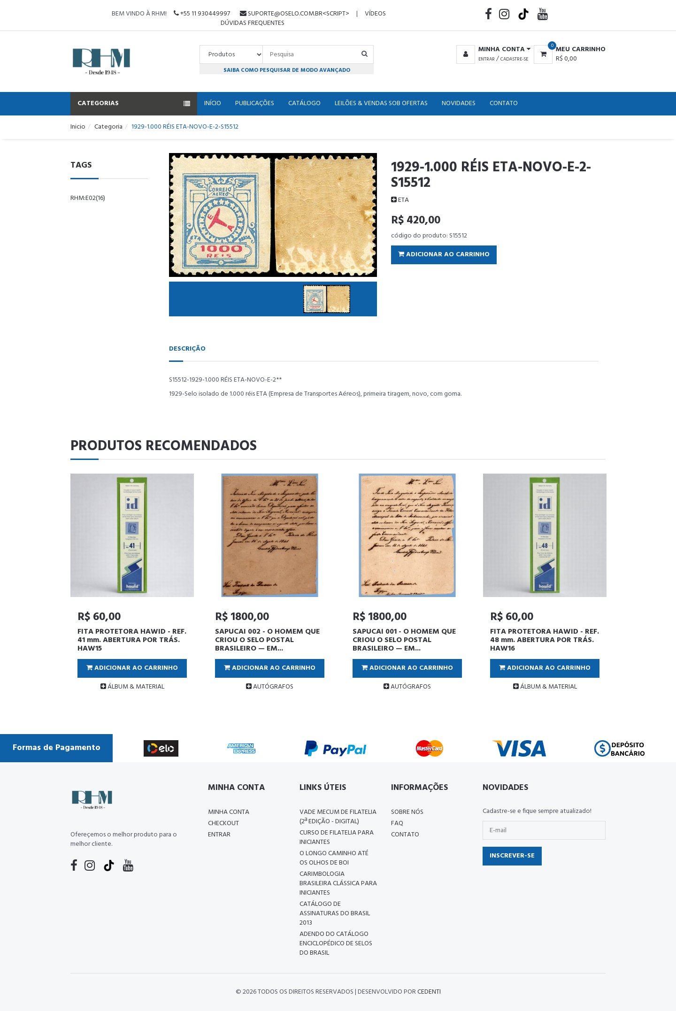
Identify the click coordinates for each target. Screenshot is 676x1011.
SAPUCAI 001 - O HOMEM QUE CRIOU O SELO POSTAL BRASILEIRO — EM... (404, 640)
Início (212, 103)
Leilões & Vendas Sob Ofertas (381, 103)
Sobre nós (407, 812)
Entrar (486, 59)
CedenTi (429, 992)
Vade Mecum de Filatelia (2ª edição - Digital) (338, 817)
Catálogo (304, 103)
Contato (504, 103)
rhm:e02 (87, 198)
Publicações (254, 103)
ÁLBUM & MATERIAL (132, 687)
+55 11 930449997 (202, 13)
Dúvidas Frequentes (252, 23)
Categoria (108, 127)
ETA (400, 200)
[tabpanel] (132, 586)
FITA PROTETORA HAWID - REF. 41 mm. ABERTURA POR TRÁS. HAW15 (131, 640)
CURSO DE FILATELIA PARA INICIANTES (337, 837)
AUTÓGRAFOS (269, 687)
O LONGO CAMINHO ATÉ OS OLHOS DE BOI (334, 858)
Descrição (187, 349)
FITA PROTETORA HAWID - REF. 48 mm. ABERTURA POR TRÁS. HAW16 (544, 640)
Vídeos (375, 13)
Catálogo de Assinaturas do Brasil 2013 (335, 913)
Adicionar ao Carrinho (444, 254)
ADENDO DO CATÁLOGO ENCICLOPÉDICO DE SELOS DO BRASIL (336, 943)
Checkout (223, 823)
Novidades (459, 103)
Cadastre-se (514, 59)
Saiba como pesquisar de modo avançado (286, 70)
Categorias (133, 103)
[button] (491, 49)
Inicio (77, 127)
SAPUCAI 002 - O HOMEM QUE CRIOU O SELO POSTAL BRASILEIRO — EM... (267, 640)
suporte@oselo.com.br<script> (294, 13)
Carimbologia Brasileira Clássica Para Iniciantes (338, 883)
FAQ (397, 823)
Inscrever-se (512, 855)
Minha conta (228, 812)
